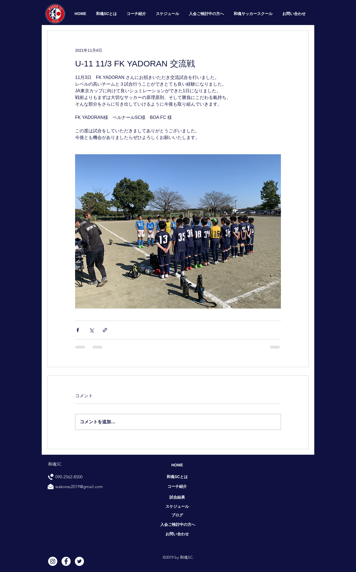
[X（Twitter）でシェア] (91, 330)
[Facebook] (66, 561)
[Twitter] (79, 561)
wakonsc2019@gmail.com (79, 486)
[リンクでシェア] (105, 330)
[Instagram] (52, 561)
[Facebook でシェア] (77, 330)
